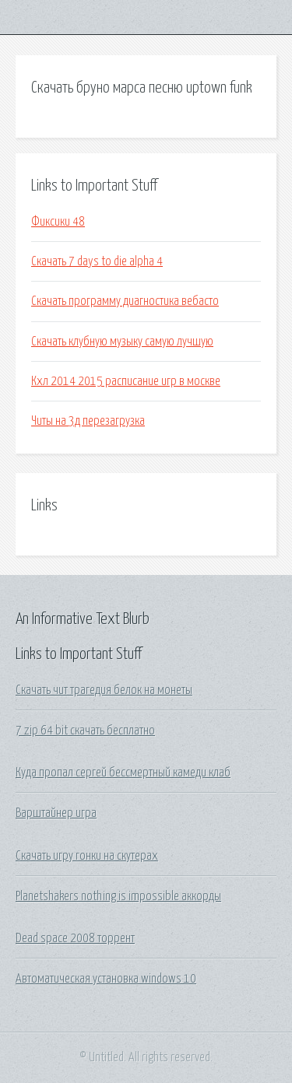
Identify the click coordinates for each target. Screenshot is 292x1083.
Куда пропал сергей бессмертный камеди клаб (123, 772)
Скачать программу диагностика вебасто (125, 301)
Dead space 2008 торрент (75, 938)
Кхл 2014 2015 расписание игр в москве (125, 381)
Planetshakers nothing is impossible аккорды (118, 896)
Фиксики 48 (58, 222)
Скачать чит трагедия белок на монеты (104, 690)
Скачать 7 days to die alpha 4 (97, 261)
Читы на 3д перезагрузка (88, 421)
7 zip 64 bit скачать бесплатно (85, 730)
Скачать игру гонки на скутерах (87, 856)
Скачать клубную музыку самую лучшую (122, 341)
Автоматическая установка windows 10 (106, 979)
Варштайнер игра (56, 813)
